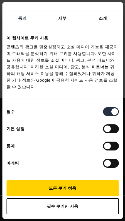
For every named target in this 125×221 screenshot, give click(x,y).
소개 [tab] (103, 18)
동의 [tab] (22, 18)
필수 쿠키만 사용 (62, 206)
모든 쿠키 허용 (62, 188)
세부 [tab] (62, 18)
